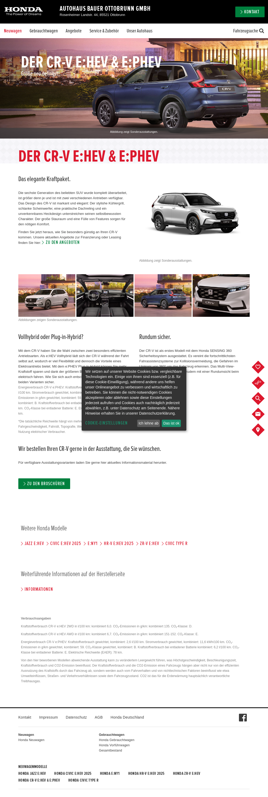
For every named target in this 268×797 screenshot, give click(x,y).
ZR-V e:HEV (149, 543)
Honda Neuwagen (31, 740)
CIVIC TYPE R (176, 543)
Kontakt (251, 11)
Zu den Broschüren (46, 483)
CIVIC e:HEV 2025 (65, 543)
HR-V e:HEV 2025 (119, 543)
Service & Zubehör (104, 30)
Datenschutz (76, 717)
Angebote (74, 30)
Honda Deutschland (127, 717)
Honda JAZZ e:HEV (32, 773)
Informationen (39, 589)
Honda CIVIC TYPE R (83, 780)
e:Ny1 (93, 543)
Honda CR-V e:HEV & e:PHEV (39, 780)
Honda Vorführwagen (114, 745)
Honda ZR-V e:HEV (186, 773)
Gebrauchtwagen (44, 30)
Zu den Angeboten (63, 242)
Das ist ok (171, 423)
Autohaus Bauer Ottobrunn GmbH (105, 8)
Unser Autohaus (139, 30)
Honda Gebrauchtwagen (117, 740)
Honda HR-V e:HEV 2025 (146, 773)
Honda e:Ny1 (110, 773)
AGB (99, 717)
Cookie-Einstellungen (106, 423)
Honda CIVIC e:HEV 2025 (72, 773)
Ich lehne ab (148, 423)
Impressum (48, 717)
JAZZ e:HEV (34, 543)
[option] (134, 88)
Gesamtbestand (110, 750)
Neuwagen (13, 30)
